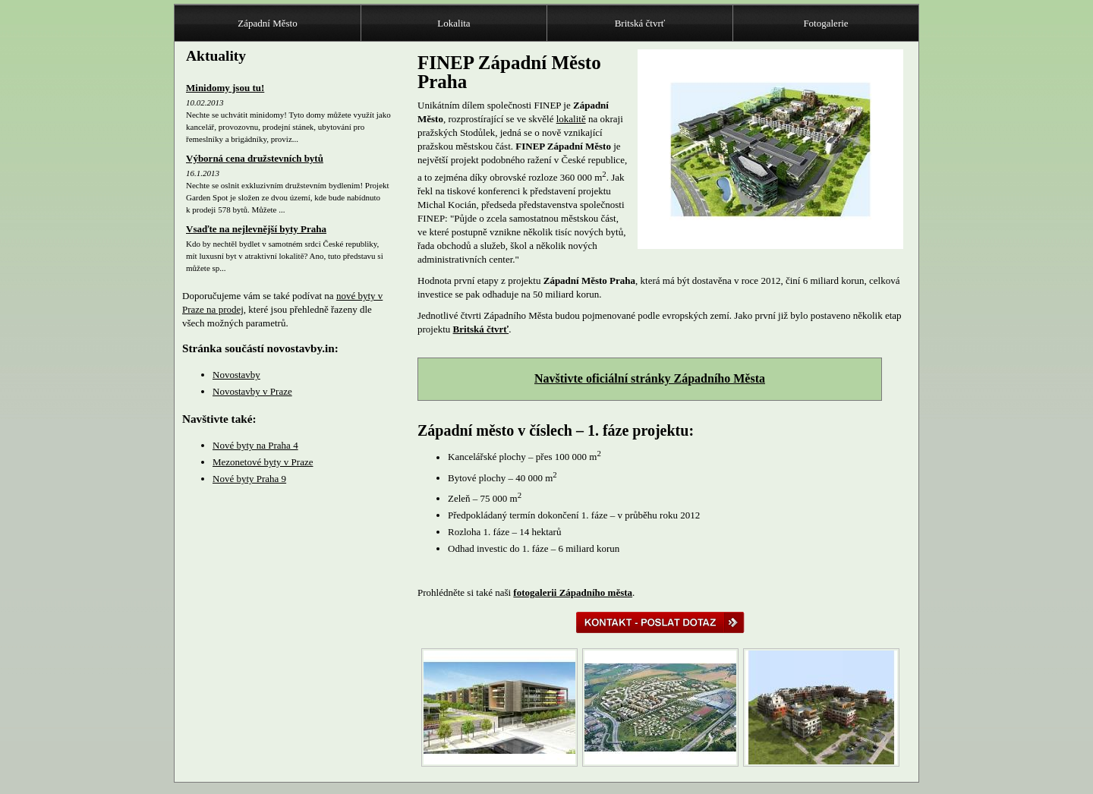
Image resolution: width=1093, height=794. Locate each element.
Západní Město (267, 23)
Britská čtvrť (640, 23)
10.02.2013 (205, 102)
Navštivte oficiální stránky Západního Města (649, 378)
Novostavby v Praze (252, 391)
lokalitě (571, 118)
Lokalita (453, 23)
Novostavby (236, 374)
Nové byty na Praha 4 (255, 445)
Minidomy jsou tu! (225, 87)
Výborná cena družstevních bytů (254, 158)
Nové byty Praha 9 (249, 478)
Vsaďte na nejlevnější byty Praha (256, 229)
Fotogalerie (825, 23)
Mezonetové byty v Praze (263, 462)
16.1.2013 (202, 173)
